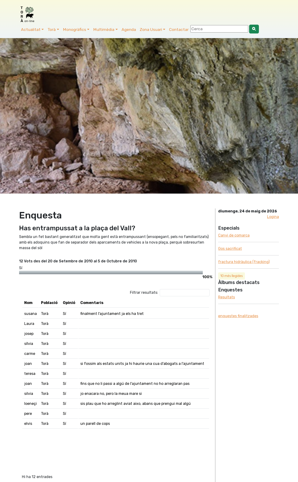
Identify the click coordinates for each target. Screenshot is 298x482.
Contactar (179, 29)
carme (29, 353)
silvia (28, 393)
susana (30, 313)
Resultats (226, 297)
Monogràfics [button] (74, 29)
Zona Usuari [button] (151, 29)
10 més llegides (231, 276)
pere (28, 413)
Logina (273, 217)
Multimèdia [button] (103, 29)
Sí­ (20, 268)
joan (28, 363)
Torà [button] (51, 29)
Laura (29, 323)
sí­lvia (28, 343)
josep (29, 333)
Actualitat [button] (31, 29)
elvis (28, 423)
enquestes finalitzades (238, 316)
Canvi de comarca (234, 235)
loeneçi (30, 403)
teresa (29, 373)
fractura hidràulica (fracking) (244, 262)
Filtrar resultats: (170, 292)
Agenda (129, 29)
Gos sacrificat (230, 248)
